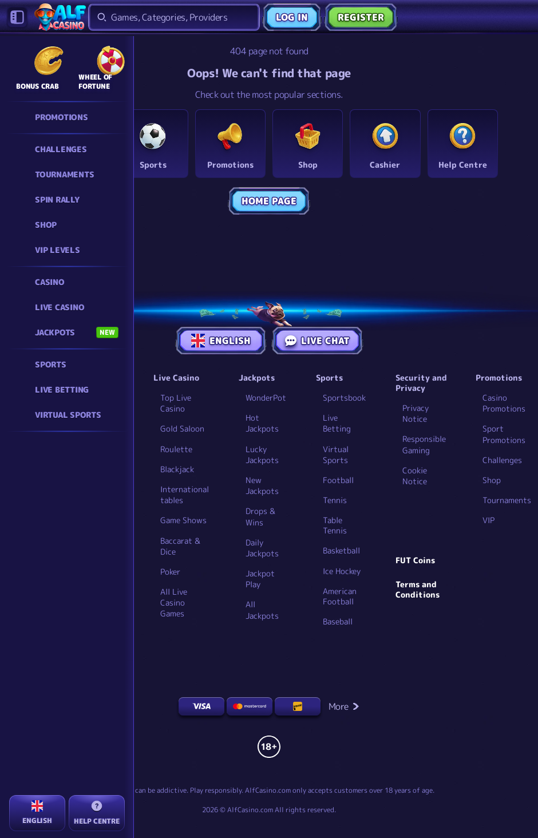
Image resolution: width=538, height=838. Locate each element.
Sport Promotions (503, 434)
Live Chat (317, 340)
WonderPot (266, 397)
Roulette (176, 449)
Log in (292, 17)
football (338, 480)
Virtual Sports (336, 454)
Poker (170, 571)
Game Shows (183, 520)
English (221, 340)
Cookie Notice (414, 476)
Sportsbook (344, 397)
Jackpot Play (260, 579)
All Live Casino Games (173, 602)
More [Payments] (344, 706)
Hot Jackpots (262, 423)
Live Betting (337, 423)
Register (361, 17)
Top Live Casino (175, 403)
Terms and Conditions (417, 589)
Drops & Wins (260, 516)
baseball (338, 621)
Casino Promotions (503, 403)
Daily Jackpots (262, 548)
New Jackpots (262, 485)
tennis (335, 500)
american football (340, 596)
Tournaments (506, 500)
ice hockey (342, 571)
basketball (341, 551)
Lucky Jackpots (262, 454)
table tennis (335, 525)
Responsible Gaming (424, 444)
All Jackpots (262, 609)
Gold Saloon (182, 428)
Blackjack (177, 469)
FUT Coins (415, 560)
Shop (491, 480)
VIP (488, 520)
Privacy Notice (415, 413)
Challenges (502, 459)
